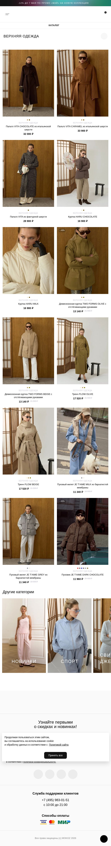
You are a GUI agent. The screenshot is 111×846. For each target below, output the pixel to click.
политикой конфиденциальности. (39, 762)
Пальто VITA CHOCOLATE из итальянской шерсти (28, 128)
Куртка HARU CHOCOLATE (82, 216)
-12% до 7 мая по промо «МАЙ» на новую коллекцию (53, 3)
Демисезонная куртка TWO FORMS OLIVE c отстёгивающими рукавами (82, 305)
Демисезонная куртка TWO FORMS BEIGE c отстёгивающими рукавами (28, 396)
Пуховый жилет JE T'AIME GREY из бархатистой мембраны (28, 576)
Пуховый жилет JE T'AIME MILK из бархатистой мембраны (82, 486)
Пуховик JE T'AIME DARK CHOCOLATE (82, 574)
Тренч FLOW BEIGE (28, 484)
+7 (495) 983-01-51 (55, 800)
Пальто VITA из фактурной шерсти (28, 216)
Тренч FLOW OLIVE (82, 394)
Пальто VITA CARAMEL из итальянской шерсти (82, 126)
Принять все (55, 755)
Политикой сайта (58, 744)
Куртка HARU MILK (28, 303)
